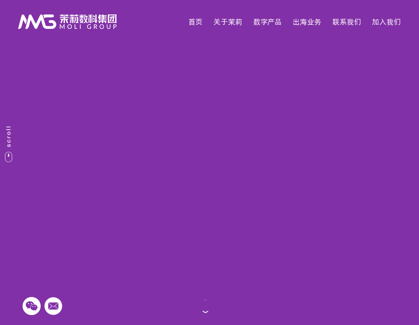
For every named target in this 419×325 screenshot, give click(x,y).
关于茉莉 (228, 22)
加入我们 (386, 22)
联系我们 (346, 22)
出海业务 (307, 22)
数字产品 (267, 22)
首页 (195, 22)
